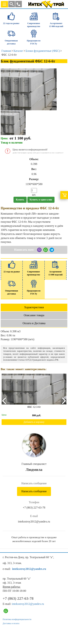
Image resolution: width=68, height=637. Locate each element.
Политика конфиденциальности (17, 619)
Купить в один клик (41, 199)
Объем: (34, 159)
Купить (20, 199)
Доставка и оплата (11, 623)
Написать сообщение (34, 491)
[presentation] (4, 401)
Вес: (34, 169)
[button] (18, 4)
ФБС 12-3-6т (34, 407)
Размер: (34, 179)
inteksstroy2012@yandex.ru (34, 521)
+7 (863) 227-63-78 (34, 507)
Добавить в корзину (34, 422)
